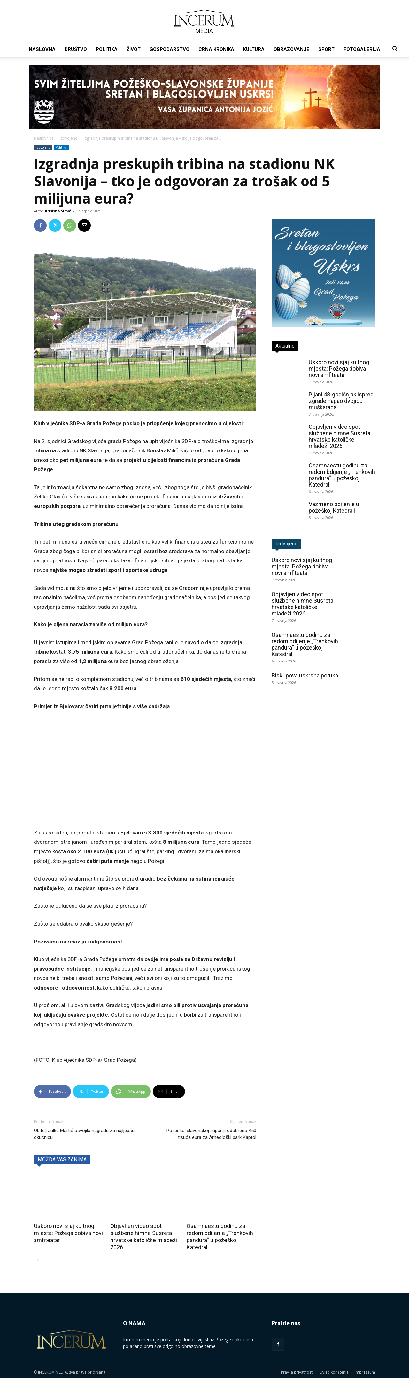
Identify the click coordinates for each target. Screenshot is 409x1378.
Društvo (76, 49)
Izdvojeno (69, 138)
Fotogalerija (361, 49)
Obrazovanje (291, 49)
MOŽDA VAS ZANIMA (62, 1159)
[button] (395, 50)
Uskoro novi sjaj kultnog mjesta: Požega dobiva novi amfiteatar (68, 1233)
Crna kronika (216, 49)
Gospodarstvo (169, 49)
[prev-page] (38, 1260)
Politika (107, 49)
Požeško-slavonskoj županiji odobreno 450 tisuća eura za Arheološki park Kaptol (211, 1134)
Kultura (254, 49)
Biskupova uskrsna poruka (305, 675)
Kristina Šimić (58, 210)
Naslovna (42, 49)
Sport (326, 49)
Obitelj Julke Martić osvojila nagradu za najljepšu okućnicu (84, 1134)
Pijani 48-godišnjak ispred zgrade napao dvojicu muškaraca (341, 401)
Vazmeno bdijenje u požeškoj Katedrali (334, 507)
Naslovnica (44, 138)
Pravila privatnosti (297, 1372)
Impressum (365, 1372)
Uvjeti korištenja (334, 1372)
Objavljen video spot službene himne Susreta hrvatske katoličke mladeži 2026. (143, 1236)
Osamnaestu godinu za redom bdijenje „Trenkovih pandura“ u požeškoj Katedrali (220, 1236)
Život (134, 49)
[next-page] (48, 1260)
